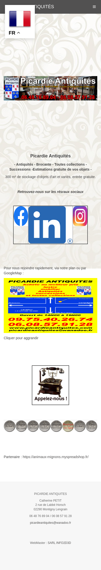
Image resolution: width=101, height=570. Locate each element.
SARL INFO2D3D (59, 543)
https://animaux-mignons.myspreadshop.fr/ (56, 457)
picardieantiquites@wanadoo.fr (50, 522)
